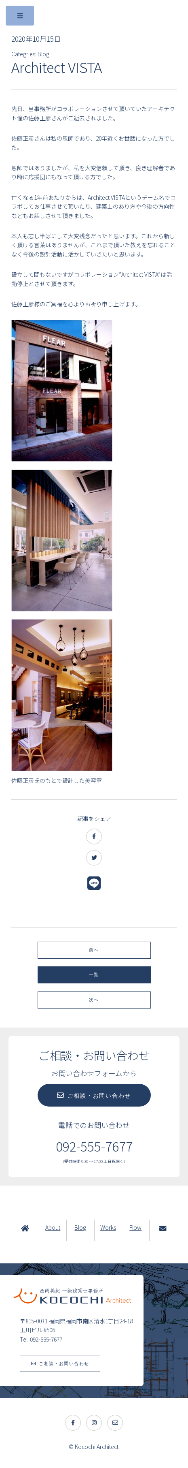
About (52, 1227)
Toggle (20, 18)
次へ (94, 999)
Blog (43, 54)
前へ (94, 950)
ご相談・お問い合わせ (99, 1095)
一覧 (94, 974)
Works (108, 1227)
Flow (135, 1227)
